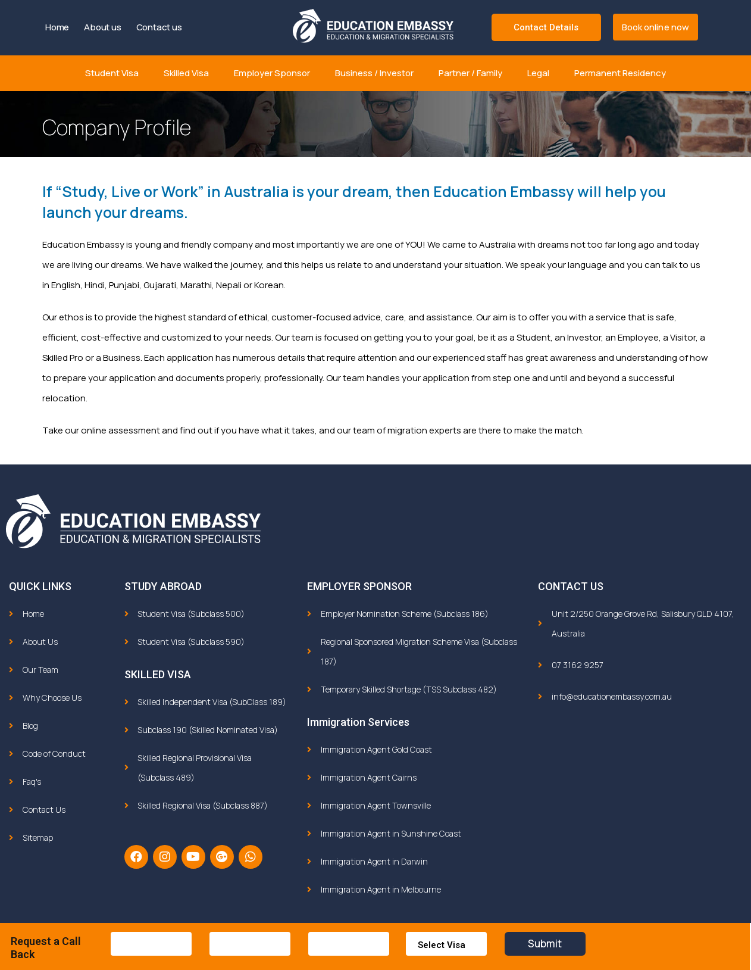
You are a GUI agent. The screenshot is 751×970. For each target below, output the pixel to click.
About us (102, 27)
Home (57, 27)
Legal (538, 73)
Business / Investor (374, 73)
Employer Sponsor (272, 73)
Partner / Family (470, 73)
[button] (656, 27)
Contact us (159, 27)
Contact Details (546, 27)
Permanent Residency (620, 73)
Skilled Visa (186, 73)
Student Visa (112, 73)
